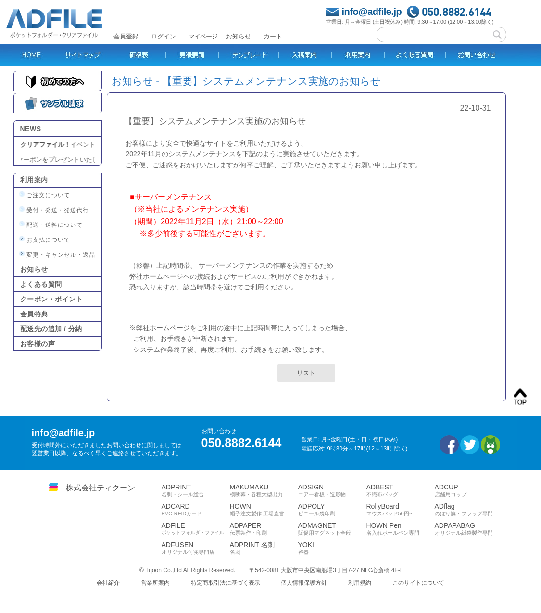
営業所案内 (155, 582)
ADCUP (469, 490)
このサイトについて (418, 582)
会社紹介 (108, 582)
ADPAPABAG (469, 529)
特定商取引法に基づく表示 (225, 582)
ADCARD (196, 509)
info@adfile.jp (372, 12)
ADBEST (400, 490)
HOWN (264, 509)
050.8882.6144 (456, 11)
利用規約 (359, 582)
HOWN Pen (400, 529)
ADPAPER (264, 529)
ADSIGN (332, 490)
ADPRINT (196, 490)
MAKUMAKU (264, 490)
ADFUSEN (196, 548)
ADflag (469, 509)
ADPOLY (332, 509)
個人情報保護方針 (304, 582)
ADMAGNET (332, 529)
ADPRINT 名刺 (264, 548)
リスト (306, 372)
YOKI (332, 548)
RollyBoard (400, 509)
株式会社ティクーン (100, 488)
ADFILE (196, 529)
